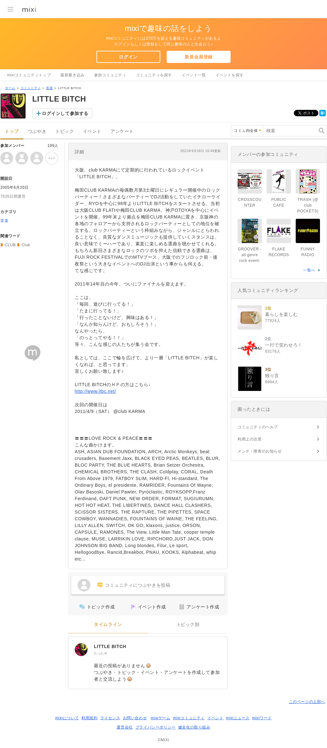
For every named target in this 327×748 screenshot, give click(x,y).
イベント (92, 131)
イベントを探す (230, 75)
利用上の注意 (250, 439)
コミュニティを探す (154, 75)
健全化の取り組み (194, 727)
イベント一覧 (194, 75)
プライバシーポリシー (155, 727)
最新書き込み (72, 75)
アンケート (122, 131)
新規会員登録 (199, 56)
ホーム (10, 88)
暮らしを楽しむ (281, 314)
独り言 (272, 375)
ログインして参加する (65, 113)
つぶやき (37, 131)
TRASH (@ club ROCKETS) (308, 205)
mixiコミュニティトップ (29, 75)
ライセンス (110, 718)
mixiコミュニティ (189, 718)
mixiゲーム (161, 718)
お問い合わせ (135, 718)
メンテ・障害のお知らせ (260, 451)
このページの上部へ (307, 701)
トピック (64, 131)
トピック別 (188, 624)
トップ (12, 131)
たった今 (100, 653)
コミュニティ (30, 88)
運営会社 (125, 727)
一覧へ (309, 270)
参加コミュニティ (110, 75)
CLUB (10, 245)
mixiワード (262, 718)
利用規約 (89, 718)
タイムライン (108, 624)
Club (25, 245)
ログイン (128, 56)
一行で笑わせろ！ (283, 344)
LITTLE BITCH (110, 646)
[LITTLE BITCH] (81, 649)
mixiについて (67, 718)
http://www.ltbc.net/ (95, 391)
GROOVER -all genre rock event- (250, 255)
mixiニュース (237, 718)
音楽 (49, 88)
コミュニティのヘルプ (258, 427)
